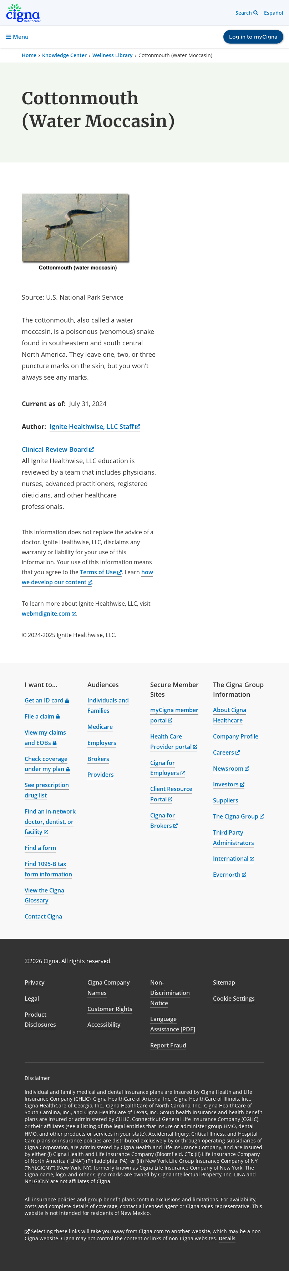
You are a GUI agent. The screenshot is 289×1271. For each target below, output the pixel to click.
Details (227, 1238)
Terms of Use (101, 572)
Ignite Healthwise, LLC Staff (95, 426)
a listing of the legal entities (111, 1126)
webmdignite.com (49, 613)
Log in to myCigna (253, 37)
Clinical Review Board (58, 449)
